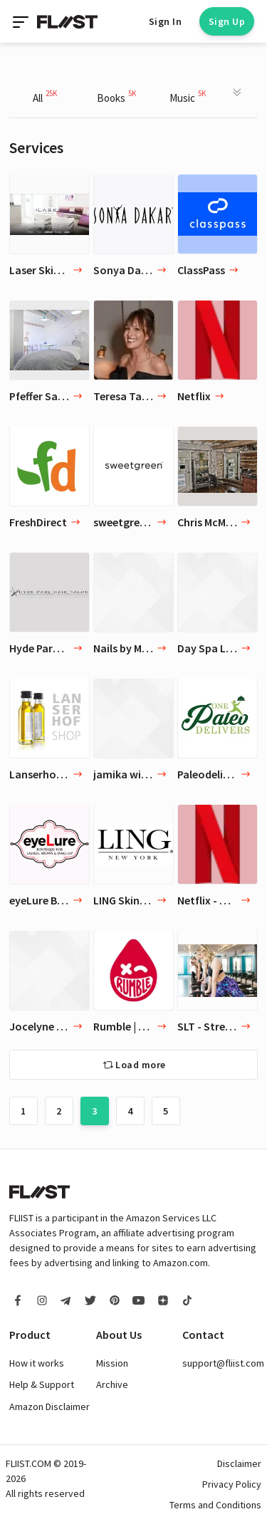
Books (116, 96)
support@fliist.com (223, 1363)
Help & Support (41, 1384)
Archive (112, 1384)
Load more (140, 1064)
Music (187, 96)
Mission (112, 1363)
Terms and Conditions (215, 1504)
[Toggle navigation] (22, 21)
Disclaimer (239, 1463)
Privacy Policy (231, 1484)
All (45, 96)
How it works (36, 1363)
